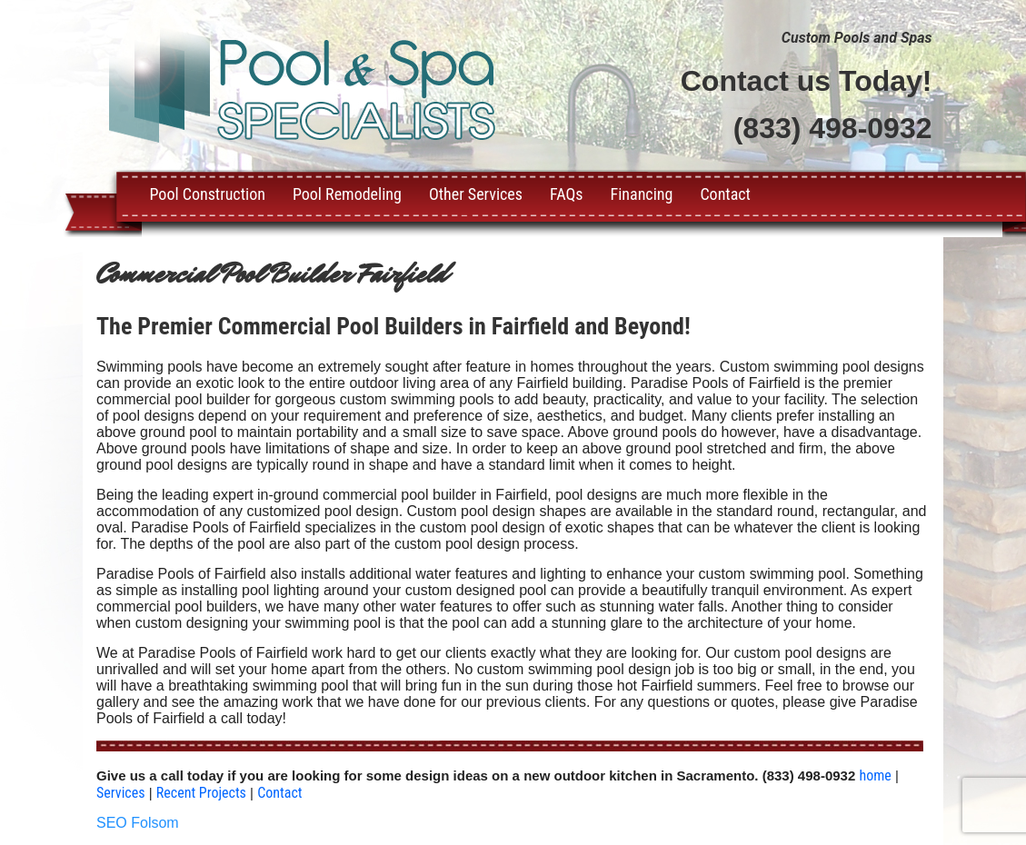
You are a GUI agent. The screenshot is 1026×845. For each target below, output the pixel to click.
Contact (725, 194)
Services (120, 792)
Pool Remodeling (347, 194)
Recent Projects (201, 792)
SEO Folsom (137, 822)
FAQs (566, 194)
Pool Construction (207, 194)
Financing (642, 194)
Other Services (476, 194)
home (875, 775)
